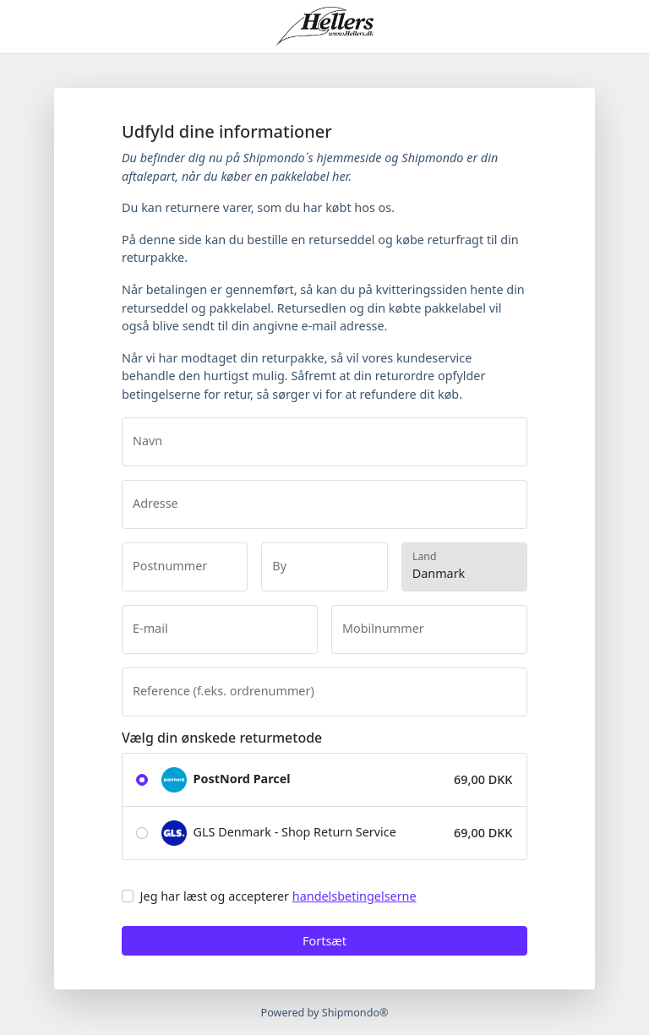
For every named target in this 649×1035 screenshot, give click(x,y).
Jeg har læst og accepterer (278, 896)
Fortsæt (324, 941)
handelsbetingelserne (354, 896)
